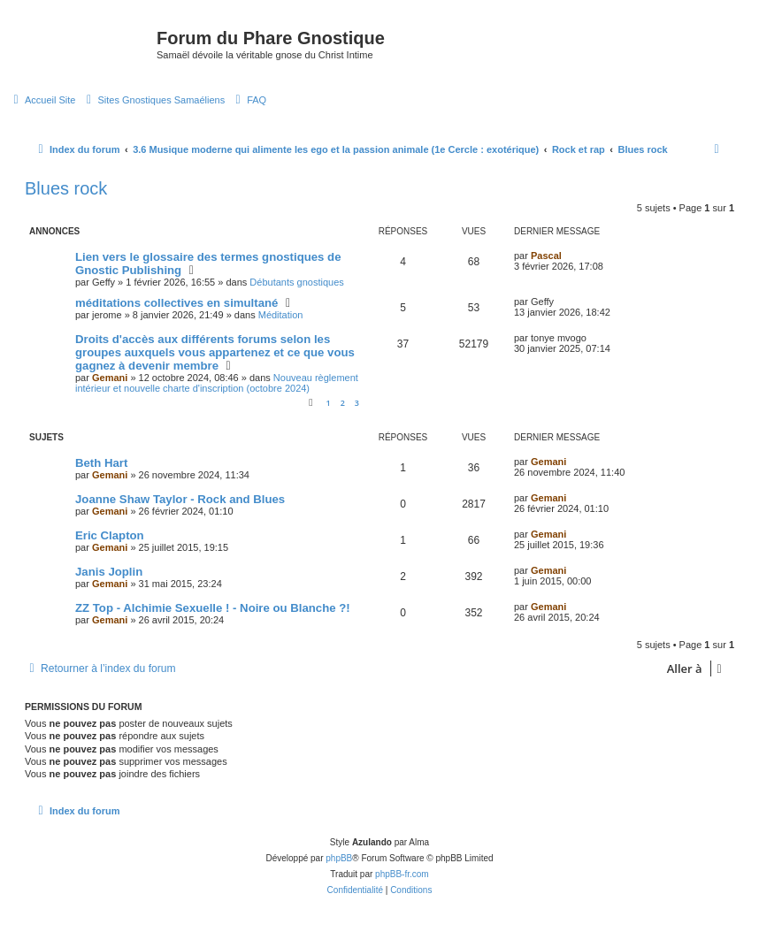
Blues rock (66, 188)
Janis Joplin (108, 571)
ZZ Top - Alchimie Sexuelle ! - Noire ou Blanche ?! (212, 608)
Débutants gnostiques (296, 282)
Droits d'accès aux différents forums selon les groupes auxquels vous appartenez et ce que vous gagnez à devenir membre (215, 352)
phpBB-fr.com (402, 874)
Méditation (280, 314)
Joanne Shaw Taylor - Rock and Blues (180, 499)
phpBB (339, 858)
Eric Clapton (109, 535)
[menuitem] (42, 100)
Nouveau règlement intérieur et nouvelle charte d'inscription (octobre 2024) (216, 382)
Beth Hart (101, 463)
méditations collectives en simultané (176, 302)
